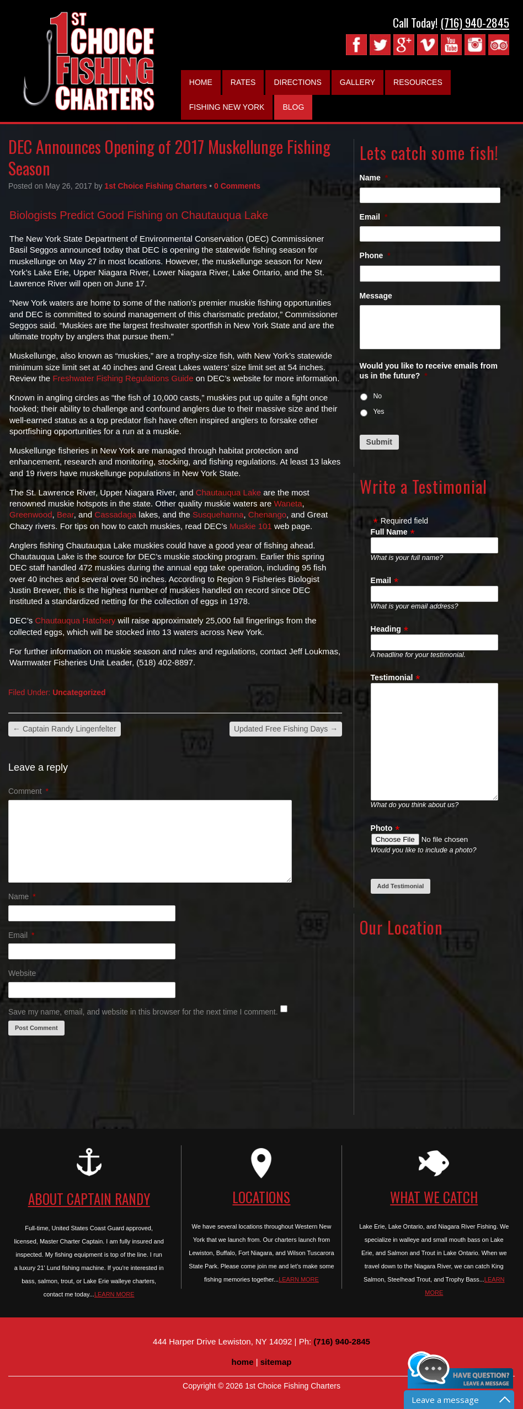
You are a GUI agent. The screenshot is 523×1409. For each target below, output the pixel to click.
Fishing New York (227, 107)
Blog (293, 107)
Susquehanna (218, 514)
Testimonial (392, 677)
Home (200, 82)
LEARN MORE (114, 1294)
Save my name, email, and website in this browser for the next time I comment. (143, 1011)
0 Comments (237, 186)
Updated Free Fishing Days (286, 728)
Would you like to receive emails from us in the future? (429, 370)
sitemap (276, 1362)
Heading (386, 629)
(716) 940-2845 (474, 22)
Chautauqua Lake (228, 492)
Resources (417, 82)
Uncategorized (78, 692)
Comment (28, 791)
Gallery (357, 82)
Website (22, 973)
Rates (243, 82)
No (377, 396)
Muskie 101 (251, 526)
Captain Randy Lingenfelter (64, 728)
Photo (382, 828)
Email (21, 935)
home (243, 1362)
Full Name (389, 531)
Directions (297, 82)
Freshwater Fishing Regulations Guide (122, 378)
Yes (378, 411)
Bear (65, 514)
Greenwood (30, 514)
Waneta (288, 503)
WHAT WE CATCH (434, 1197)
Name (22, 896)
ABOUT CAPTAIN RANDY (89, 1198)
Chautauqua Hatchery (75, 620)
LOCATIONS (261, 1197)
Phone (375, 255)
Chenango (267, 514)
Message (376, 295)
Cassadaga (115, 514)
